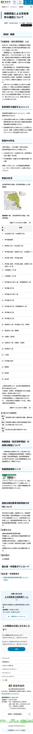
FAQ (14, 3)
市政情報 (21, 6)
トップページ (13, 6)
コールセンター (20, 3)
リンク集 (4, 680)
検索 (26, 3)
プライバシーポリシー (8, 676)
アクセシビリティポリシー (9, 669)
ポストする (27, 25)
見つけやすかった (9, 644)
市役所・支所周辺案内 (15, 714)
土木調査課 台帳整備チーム (16, 596)
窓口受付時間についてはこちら (10, 693)
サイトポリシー (6, 673)
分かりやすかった (9, 637)
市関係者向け (6, 662)
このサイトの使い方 (7, 665)
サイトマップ (6, 658)
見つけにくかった (22, 644)
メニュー (30, 3)
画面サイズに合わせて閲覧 (18, 223)
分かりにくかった (22, 637)
